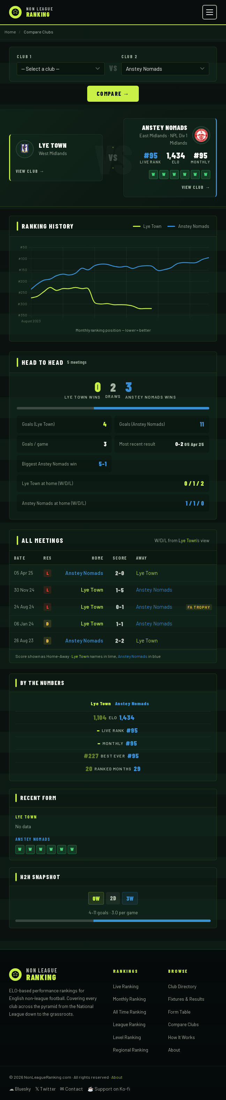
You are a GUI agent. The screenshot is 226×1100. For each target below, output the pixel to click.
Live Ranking (125, 986)
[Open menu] (209, 12)
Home (10, 31)
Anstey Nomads (84, 572)
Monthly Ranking (129, 998)
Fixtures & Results (186, 998)
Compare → (113, 93)
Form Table (179, 1011)
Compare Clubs (183, 1024)
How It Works (181, 1037)
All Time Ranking (129, 1011)
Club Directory (182, 986)
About (174, 1049)
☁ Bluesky (20, 1088)
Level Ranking (127, 1037)
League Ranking (129, 1024)
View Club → (30, 171)
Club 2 (129, 56)
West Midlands (53, 153)
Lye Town (147, 572)
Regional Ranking (130, 1049)
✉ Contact (71, 1088)
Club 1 (24, 56)
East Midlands (154, 135)
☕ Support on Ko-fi (109, 1088)
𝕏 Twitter (45, 1088)
